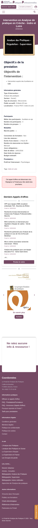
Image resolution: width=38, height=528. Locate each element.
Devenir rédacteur (8, 468)
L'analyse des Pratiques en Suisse (13, 448)
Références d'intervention (10, 504)
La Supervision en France (10, 455)
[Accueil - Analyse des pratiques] (19, 2)
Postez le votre (19, 262)
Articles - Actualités (8, 471)
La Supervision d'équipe (10, 451)
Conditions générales (9, 421)
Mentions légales (7, 425)
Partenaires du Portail (9, 508)
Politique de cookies (9, 431)
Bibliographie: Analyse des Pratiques (14, 474)
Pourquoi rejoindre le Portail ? (12, 408)
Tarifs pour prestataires (10, 411)
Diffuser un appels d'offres (11, 399)
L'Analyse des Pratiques (10, 445)
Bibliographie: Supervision (11, 477)
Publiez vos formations (9, 497)
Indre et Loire (12, 169)
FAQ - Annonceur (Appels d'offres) (13, 405)
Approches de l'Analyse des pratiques (15, 483)
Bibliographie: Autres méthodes (12, 480)
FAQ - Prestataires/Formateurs (12, 402)
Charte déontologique (9, 501)
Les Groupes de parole (10, 458)
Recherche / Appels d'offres (9, 6)
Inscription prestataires (25, 6)
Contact (4, 434)
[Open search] (34, 12)
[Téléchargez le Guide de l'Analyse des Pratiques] (36, 512)
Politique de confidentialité (11, 428)
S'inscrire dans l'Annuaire (10, 494)
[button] (3, 295)
